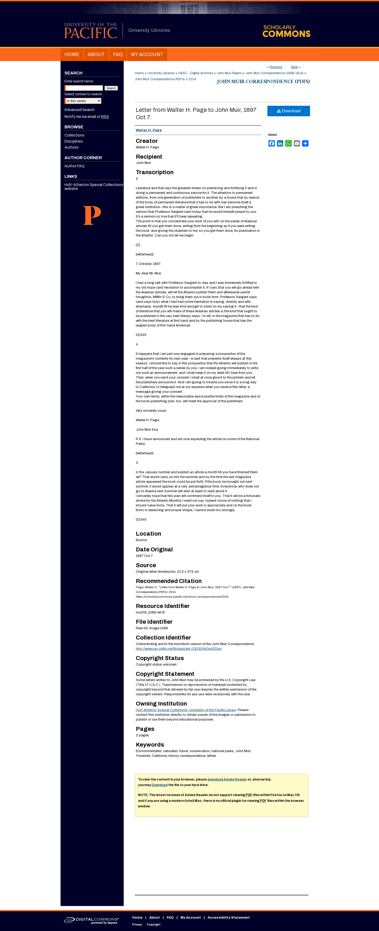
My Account (191, 917)
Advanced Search (79, 110)
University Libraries (160, 73)
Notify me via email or (86, 117)
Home (139, 73)
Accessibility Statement (229, 917)
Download (289, 111)
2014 (192, 79)
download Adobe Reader (227, 779)
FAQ (170, 917)
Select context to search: (83, 94)
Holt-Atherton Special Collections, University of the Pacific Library (186, 710)
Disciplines (73, 141)
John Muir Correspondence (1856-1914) (274, 73)
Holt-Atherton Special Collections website (93, 187)
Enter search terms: (79, 81)
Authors (71, 147)
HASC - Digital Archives (195, 73)
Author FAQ (74, 166)
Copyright (154, 924)
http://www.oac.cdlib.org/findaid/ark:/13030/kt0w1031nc (179, 649)
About (154, 917)
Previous (276, 67)
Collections (74, 135)
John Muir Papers (229, 73)
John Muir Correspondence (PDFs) (160, 79)
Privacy (137, 924)
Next (294, 67)
